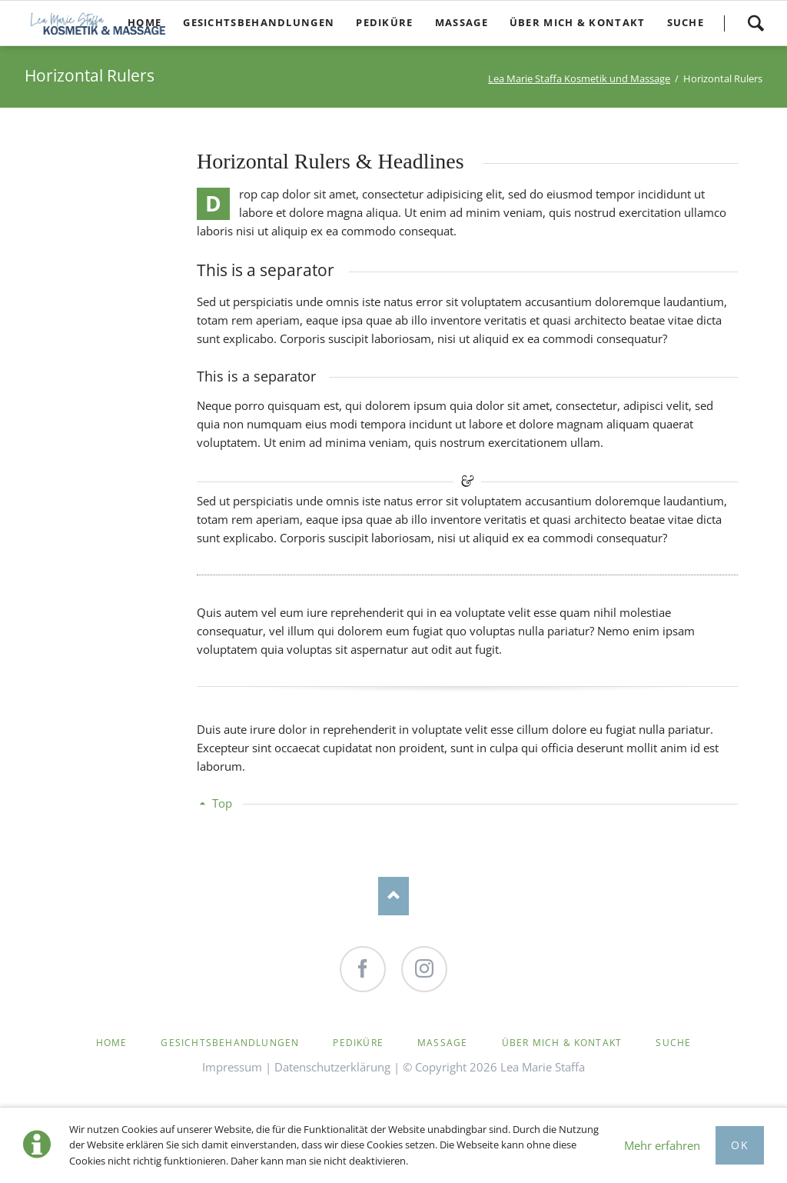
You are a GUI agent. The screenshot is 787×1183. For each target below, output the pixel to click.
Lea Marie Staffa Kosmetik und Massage (579, 78)
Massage (442, 1042)
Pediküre (358, 1042)
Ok (740, 1145)
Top (222, 803)
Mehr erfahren (662, 1145)
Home (112, 1042)
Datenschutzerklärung (332, 1067)
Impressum (232, 1067)
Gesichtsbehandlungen (230, 1042)
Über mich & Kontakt (562, 1042)
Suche (755, 23)
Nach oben (393, 896)
